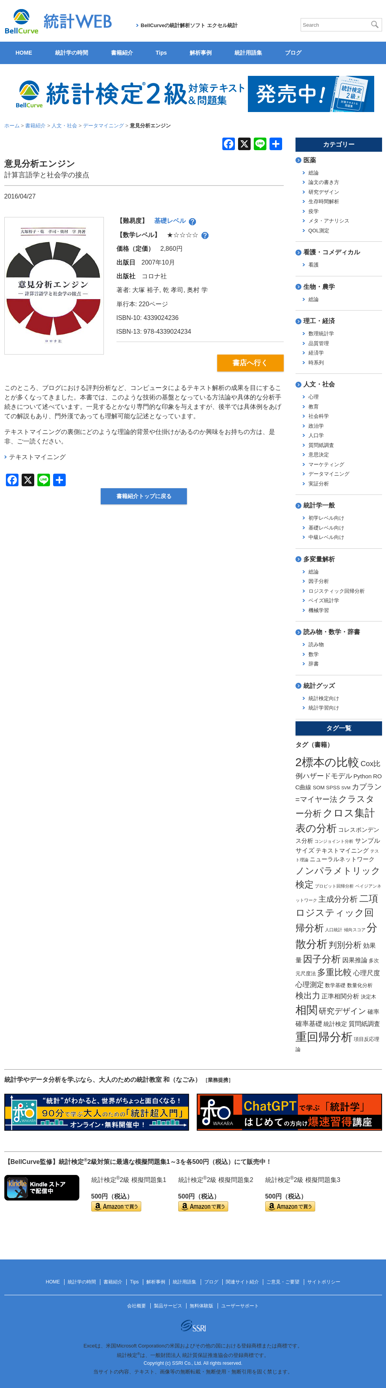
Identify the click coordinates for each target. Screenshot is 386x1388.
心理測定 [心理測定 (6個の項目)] (310, 984)
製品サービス (168, 1306)
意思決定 (318, 455)
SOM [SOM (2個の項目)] (319, 788)
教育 (313, 407)
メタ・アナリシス (328, 221)
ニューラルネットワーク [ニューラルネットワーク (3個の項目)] (342, 859)
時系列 (316, 363)
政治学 (316, 426)
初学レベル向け (326, 518)
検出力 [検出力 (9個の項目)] (308, 995)
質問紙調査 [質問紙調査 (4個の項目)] (364, 1023)
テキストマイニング (37, 457)
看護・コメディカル (331, 252)
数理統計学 (321, 333)
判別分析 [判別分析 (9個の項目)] (345, 944)
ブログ (293, 53)
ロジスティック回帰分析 (336, 591)
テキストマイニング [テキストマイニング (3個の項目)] (342, 851)
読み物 (316, 644)
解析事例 (201, 53)
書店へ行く (250, 363)
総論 (313, 173)
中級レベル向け (326, 537)
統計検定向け (323, 698)
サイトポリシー (323, 1282)
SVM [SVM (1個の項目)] (345, 787)
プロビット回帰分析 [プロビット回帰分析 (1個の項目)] (334, 886)
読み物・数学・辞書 (331, 632)
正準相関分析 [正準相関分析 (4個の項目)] (340, 996)
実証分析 (318, 484)
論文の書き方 (323, 182)
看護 (313, 265)
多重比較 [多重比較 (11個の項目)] (334, 972)
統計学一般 (319, 505)
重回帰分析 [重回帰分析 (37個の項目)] (324, 1037)
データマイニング (328, 474)
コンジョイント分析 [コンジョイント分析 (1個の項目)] (333, 841)
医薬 (309, 160)
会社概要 (136, 1306)
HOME (24, 53)
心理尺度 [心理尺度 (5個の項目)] (366, 973)
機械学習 (318, 610)
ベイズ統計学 (323, 600)
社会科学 (318, 416)
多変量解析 (319, 559)
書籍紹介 (122, 53)
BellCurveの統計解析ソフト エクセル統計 (189, 25)
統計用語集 (248, 53)
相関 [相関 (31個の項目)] (307, 1010)
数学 (313, 654)
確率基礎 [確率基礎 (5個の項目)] (309, 1024)
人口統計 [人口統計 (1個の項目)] (333, 929)
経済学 (316, 353)
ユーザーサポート (240, 1306)
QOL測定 (318, 230)
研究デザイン (323, 192)
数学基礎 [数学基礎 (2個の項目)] (335, 985)
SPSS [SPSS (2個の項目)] (333, 788)
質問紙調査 (321, 445)
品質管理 (318, 343)
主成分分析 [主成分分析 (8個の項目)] (338, 899)
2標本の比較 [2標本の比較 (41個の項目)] (327, 762)
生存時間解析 (323, 201)
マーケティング (326, 464)
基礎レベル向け (326, 528)
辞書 (313, 664)
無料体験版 (201, 1306)
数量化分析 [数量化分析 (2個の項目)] (360, 985)
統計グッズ (319, 685)
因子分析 (318, 581)
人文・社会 (319, 384)
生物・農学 (319, 286)
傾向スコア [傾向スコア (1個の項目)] (355, 929)
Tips (161, 53)
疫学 (313, 211)
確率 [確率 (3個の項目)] (373, 1012)
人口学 (316, 435)
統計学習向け (323, 708)
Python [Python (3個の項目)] (362, 776)
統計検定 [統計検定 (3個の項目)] (335, 1024)
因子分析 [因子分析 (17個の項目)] (322, 959)
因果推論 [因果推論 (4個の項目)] (355, 959)
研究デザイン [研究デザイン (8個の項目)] (342, 1011)
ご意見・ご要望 (282, 1282)
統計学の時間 (71, 53)
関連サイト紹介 (242, 1282)
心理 (313, 397)
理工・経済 (319, 321)
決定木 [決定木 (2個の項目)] (368, 997)
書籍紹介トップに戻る (144, 496)
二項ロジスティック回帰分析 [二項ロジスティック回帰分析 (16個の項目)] (337, 913)
